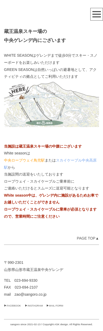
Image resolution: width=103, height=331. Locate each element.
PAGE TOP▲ (88, 238)
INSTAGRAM (35, 305)
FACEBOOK (14, 305)
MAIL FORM (56, 305)
